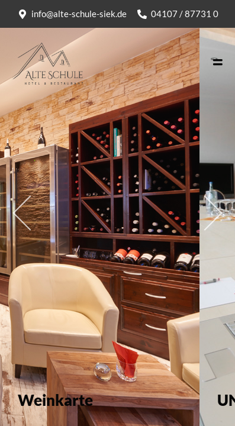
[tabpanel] (99, 213)
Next (190, 213)
